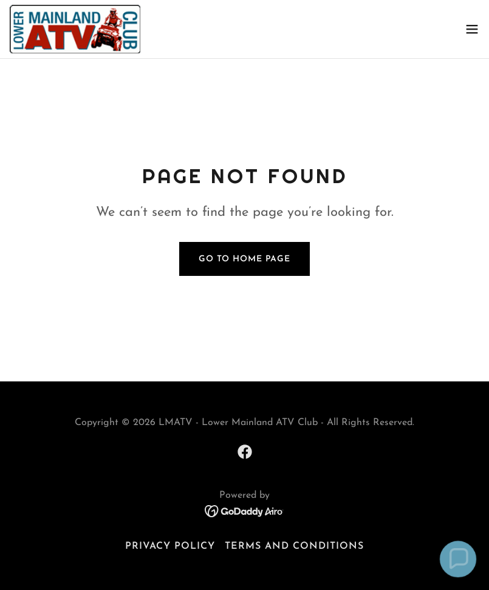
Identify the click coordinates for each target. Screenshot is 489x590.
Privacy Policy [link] (170, 546)
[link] (75, 29)
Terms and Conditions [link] (294, 546)
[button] (472, 29)
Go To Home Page (244, 259)
